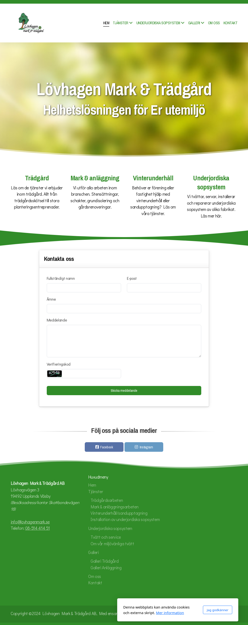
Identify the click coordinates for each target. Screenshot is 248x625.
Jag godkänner (164, 610)
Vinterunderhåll (153, 178)
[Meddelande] (124, 341)
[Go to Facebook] (212, 614)
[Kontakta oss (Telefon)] (226, 614)
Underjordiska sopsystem (211, 182)
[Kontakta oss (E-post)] (233, 614)
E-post (132, 278)
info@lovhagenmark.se (30, 522)
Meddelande (57, 319)
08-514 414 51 (37, 528)
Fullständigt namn (61, 278)
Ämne (51, 299)
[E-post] (164, 287)
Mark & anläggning (95, 178)
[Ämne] (124, 308)
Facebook (106, 448)
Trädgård (37, 178)
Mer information (116, 612)
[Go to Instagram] (219, 614)
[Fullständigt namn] (84, 287)
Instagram (146, 448)
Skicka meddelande (124, 390)
